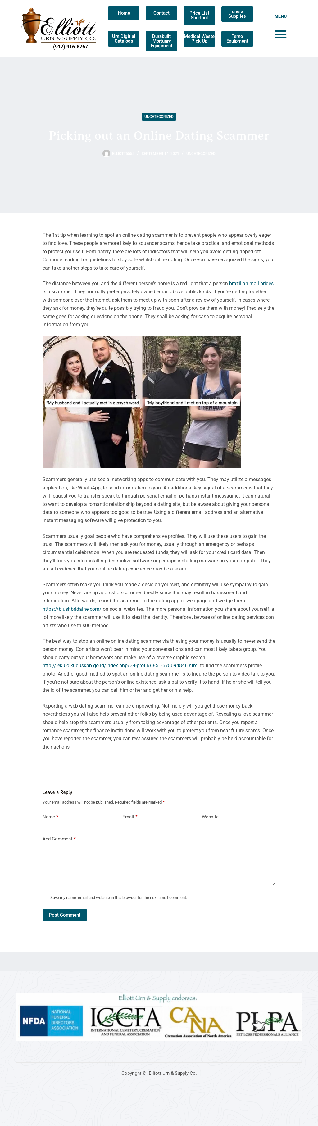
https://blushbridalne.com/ (72, 609)
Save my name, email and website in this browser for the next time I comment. (118, 897)
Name (50, 817)
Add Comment (59, 839)
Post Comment (64, 915)
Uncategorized (159, 117)
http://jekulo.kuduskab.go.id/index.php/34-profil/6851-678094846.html (121, 666)
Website (210, 817)
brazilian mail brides (251, 283)
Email (130, 817)
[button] (280, 34)
